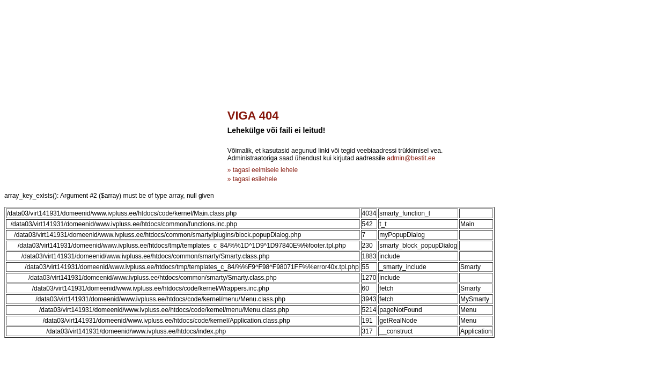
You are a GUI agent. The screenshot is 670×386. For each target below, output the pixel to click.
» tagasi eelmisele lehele (262, 170)
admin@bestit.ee (411, 158)
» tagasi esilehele (252, 179)
